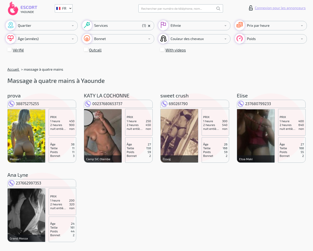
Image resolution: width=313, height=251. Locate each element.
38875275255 (23, 103)
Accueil (13, 69)
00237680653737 (103, 103)
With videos (175, 50)
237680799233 (254, 103)
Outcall (95, 50)
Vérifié (18, 50)
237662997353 (24, 183)
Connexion (277, 8)
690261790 (174, 103)
